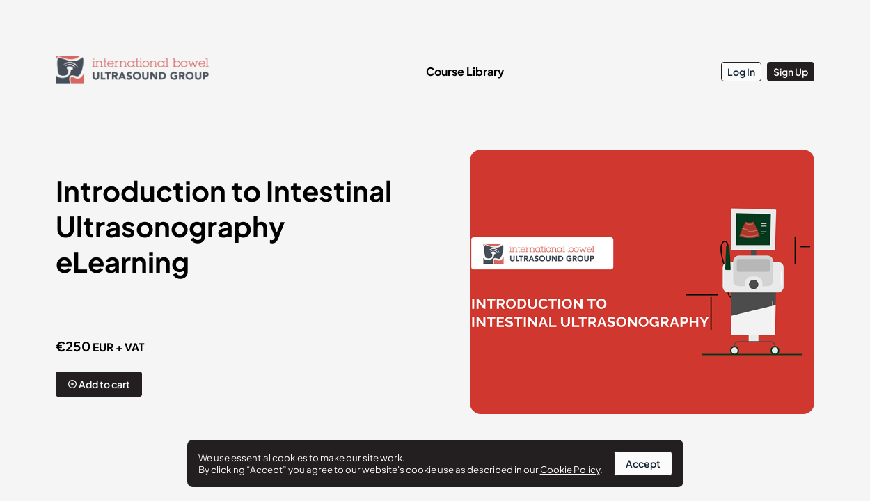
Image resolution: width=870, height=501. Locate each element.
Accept (643, 463)
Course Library (465, 71)
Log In (741, 71)
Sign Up (790, 71)
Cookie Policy (570, 469)
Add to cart (99, 384)
